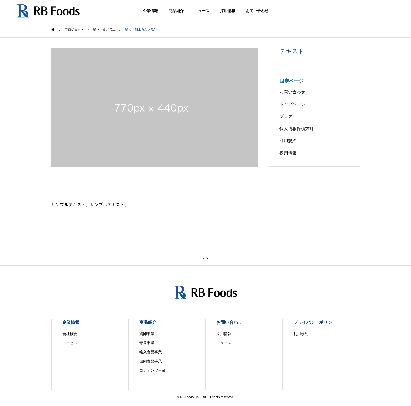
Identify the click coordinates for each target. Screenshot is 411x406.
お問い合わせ (257, 11)
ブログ (285, 116)
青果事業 (146, 343)
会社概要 (69, 334)
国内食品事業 (150, 361)
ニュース (201, 11)
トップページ (292, 104)
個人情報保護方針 (296, 128)
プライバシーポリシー (314, 322)
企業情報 (150, 11)
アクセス (69, 343)
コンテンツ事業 (152, 370)
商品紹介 (176, 11)
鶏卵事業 (146, 334)
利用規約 (288, 140)
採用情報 (227, 11)
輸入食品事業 (150, 352)
